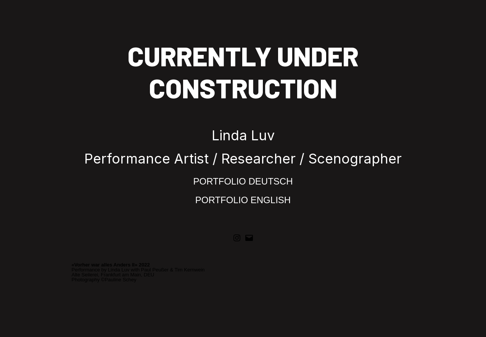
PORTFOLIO (221, 181)
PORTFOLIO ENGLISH (243, 200)
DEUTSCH (270, 181)
